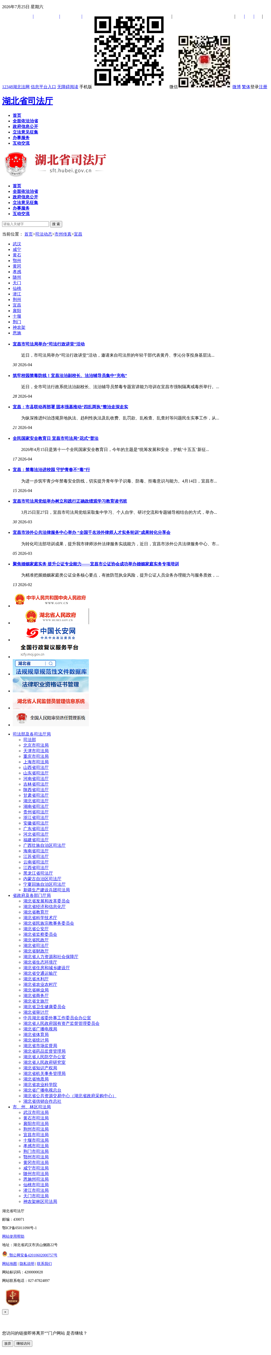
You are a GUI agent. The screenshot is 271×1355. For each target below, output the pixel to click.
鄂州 (17, 260)
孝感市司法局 (36, 1146)
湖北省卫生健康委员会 (44, 1006)
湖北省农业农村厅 (40, 984)
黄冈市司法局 (36, 1162)
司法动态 (43, 234)
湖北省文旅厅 (36, 1001)
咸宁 (17, 249)
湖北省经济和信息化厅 (44, 906)
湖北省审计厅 (36, 1012)
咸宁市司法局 (36, 1168)
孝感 (17, 271)
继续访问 (23, 1343)
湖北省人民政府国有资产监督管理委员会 (61, 1023)
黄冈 (17, 266)
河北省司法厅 (36, 834)
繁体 (246, 87)
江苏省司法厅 (36, 856)
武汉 (17, 244)
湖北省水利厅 (36, 979)
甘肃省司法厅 (36, 795)
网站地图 (9, 1264)
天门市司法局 (36, 1196)
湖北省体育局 (36, 1034)
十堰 (17, 316)
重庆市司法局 (36, 756)
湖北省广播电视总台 (42, 1090)
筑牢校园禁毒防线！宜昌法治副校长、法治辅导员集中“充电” (70, 375)
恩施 (17, 333)
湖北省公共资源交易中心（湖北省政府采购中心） (69, 1095)
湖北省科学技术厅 (40, 917)
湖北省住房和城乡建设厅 (46, 968)
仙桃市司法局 (36, 1185)
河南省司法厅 (36, 778)
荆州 (17, 299)
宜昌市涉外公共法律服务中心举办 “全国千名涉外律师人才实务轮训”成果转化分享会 (91, 532)
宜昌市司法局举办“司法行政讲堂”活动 (49, 344)
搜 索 (56, 224)
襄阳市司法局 (36, 1123)
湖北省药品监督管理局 (44, 1051)
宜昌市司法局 (36, 1134)
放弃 (7, 1343)
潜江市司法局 (36, 1190)
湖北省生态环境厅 (40, 962)
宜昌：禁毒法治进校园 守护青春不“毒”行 (51, 469)
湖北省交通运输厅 (40, 973)
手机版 (123, 87)
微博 (236, 87)
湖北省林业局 (36, 990)
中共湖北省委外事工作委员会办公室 (57, 1018)
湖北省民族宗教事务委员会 (48, 923)
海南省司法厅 (36, 851)
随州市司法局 (36, 1173)
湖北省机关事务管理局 (44, 1073)
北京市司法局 (36, 745)
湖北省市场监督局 (40, 1045)
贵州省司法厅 (36, 812)
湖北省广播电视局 (40, 1029)
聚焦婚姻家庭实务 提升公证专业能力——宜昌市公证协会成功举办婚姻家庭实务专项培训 (96, 564)
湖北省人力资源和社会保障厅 (50, 956)
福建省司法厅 (36, 840)
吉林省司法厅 (36, 784)
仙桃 (17, 288)
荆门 (17, 322)
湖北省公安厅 (36, 929)
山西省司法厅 (36, 767)
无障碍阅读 (67, 87)
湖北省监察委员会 (40, 934)
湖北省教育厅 (36, 912)
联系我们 (44, 1264)
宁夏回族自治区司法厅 (44, 884)
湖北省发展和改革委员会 (46, 901)
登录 (254, 87)
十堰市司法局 (36, 1140)
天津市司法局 (36, 751)
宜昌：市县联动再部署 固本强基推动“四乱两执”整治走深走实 (70, 407)
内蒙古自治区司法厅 (42, 878)
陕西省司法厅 (36, 789)
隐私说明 (27, 1264)
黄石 (17, 255)
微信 (200, 87)
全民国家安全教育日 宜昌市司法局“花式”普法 (55, 438)
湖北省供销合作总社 (42, 1101)
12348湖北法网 (16, 87)
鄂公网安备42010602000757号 (29, 1255)
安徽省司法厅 (36, 823)
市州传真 (63, 234)
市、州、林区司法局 (32, 1107)
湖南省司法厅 (36, 806)
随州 (17, 277)
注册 (263, 87)
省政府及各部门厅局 (32, 895)
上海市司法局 (36, 762)
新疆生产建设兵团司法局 (46, 890)
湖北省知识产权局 (40, 1068)
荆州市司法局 (36, 1129)
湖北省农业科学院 (40, 1084)
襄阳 (17, 310)
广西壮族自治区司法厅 (44, 845)
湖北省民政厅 (36, 940)
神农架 (19, 327)
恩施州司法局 (36, 1179)
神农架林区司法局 (40, 1201)
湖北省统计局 (36, 1040)
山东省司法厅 (36, 773)
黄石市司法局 (36, 1118)
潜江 (17, 294)
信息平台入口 (43, 87)
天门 (17, 283)
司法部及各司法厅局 (32, 734)
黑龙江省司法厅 (38, 873)
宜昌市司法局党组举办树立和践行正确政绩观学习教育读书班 (70, 501)
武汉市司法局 (36, 1112)
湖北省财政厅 (36, 951)
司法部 (29, 739)
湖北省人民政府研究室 (44, 1062)
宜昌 (78, 234)
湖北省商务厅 (36, 995)
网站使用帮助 (13, 1236)
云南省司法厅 (36, 862)
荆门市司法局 (36, 1151)
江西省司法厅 (36, 867)
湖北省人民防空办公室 (44, 1057)
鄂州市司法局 (36, 1157)
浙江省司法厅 (36, 817)
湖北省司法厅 (27, 101)
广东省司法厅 (36, 828)
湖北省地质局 (36, 1079)
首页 (28, 234)
